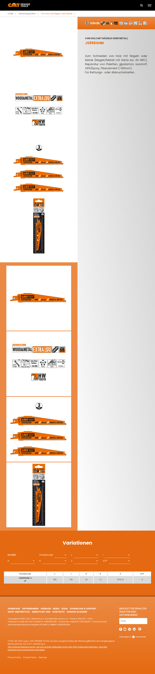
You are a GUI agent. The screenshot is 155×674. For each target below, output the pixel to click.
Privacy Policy (14, 657)
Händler (46, 608)
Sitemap (42, 657)
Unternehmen (30, 608)
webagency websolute (132, 636)
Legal (64, 608)
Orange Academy (77, 611)
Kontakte (58, 611)
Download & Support (83, 608)
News (56, 608)
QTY (105, 560)
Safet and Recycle (19, 611)
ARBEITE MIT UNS (41, 611)
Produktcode (46, 554)
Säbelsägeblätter (27, 13)
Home (10, 13)
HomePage (14, 608)
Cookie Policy (29, 657)
